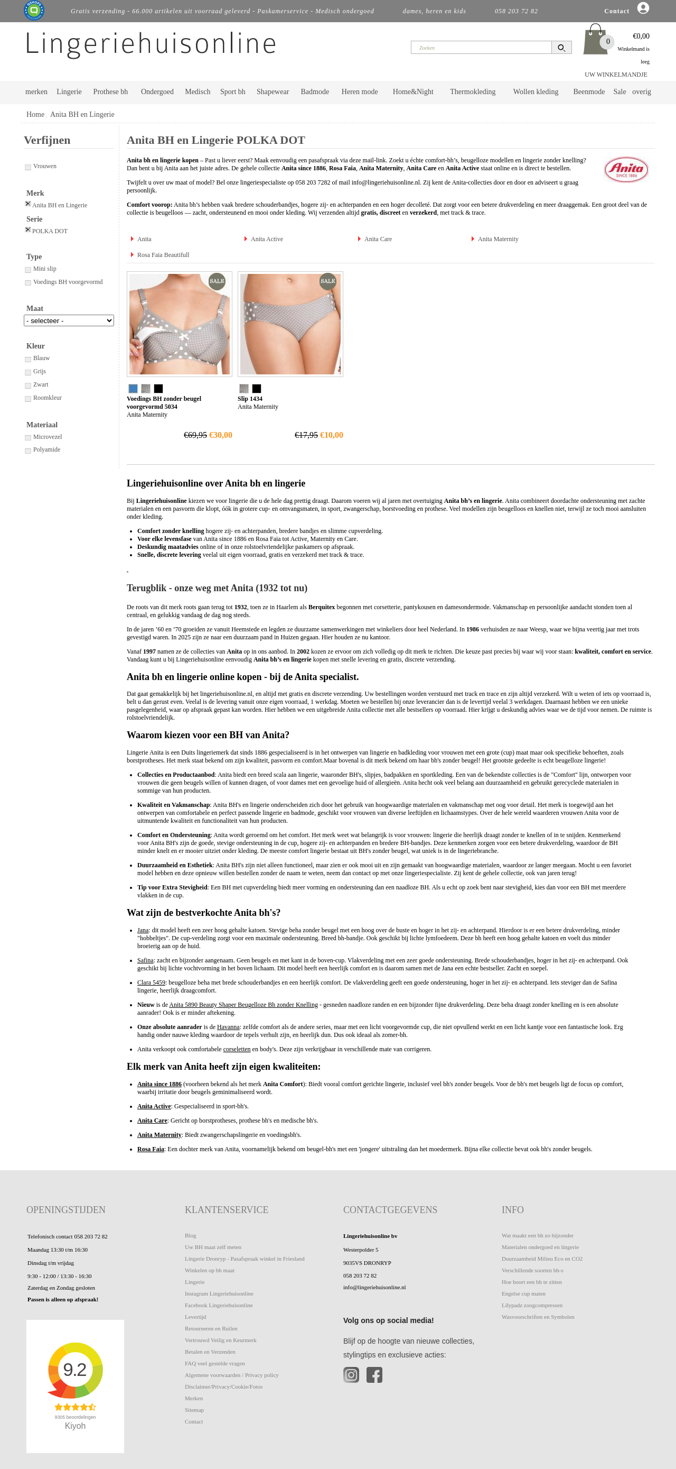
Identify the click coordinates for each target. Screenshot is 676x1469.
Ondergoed (157, 92)
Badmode (315, 92)
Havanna (228, 1027)
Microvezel (43, 436)
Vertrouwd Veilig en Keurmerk (221, 1340)
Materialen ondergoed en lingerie (540, 1247)
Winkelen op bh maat (209, 1270)
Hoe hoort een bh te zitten (532, 1282)
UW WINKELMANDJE (616, 74)
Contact (194, 1421)
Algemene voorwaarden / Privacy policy (232, 1375)
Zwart (36, 384)
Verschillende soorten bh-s (533, 1270)
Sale (620, 92)
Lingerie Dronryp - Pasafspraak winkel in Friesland (245, 1258)
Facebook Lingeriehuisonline (219, 1305)
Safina (145, 960)
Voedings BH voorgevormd (63, 282)
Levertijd (195, 1317)
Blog (190, 1235)
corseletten (237, 1049)
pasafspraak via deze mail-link (347, 160)
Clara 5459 (151, 982)
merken (36, 92)
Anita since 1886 (159, 1084)
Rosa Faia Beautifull (163, 255)
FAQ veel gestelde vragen (215, 1363)
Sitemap (194, 1410)
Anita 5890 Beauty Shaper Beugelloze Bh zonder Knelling (243, 1004)
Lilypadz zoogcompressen (532, 1305)
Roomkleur (43, 397)
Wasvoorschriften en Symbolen (538, 1317)
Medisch (197, 92)
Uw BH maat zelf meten (213, 1247)
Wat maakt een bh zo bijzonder (538, 1235)
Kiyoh (75, 1425)
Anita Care (378, 239)
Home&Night (413, 92)
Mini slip (40, 268)
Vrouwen (40, 166)
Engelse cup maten (524, 1293)
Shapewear (273, 92)
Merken (194, 1398)
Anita (144, 239)
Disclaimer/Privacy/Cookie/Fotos (223, 1386)
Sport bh (233, 92)
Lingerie (69, 92)
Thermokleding (472, 92)
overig (641, 92)
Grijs (35, 371)
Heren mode (360, 92)
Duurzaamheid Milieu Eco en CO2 (542, 1258)
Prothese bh (110, 92)
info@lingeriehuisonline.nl (386, 182)
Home (35, 114)
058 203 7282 (312, 182)
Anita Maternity (498, 239)
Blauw (37, 358)
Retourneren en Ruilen (211, 1328)
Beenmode (589, 92)
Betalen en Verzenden (210, 1351)
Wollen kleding (536, 92)
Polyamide (42, 449)
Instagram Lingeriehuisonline (219, 1293)
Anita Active (267, 239)
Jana (142, 930)
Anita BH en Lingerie (82, 114)
